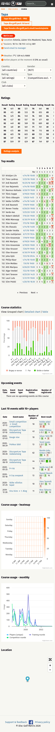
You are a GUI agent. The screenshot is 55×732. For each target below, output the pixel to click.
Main (3, 9)
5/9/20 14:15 (28, 197)
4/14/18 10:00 (29, 175)
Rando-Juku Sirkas (44, 451)
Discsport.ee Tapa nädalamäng (17, 431)
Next (33, 292)
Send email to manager (15, 48)
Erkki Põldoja (45, 430)
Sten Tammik (45, 481)
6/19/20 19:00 (29, 194)
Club (14, 84)
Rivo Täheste (45, 490)
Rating (14, 76)
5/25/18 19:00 (29, 179)
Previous (24, 292)
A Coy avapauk (16, 475)
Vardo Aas (44, 467)
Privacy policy (42, 722)
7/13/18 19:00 (29, 223)
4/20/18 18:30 (29, 282)
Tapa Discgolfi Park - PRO (15, 18)
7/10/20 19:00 (29, 216)
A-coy (12, 468)
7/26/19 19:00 (29, 249)
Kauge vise (14, 437)
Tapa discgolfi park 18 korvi (16, 23)
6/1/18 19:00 (28, 230)
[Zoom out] (50, 670)
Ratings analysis (11, 151)
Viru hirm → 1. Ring (18, 491)
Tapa (4, 14)
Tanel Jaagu (44, 442)
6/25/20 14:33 (29, 274)
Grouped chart (15, 311)
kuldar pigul (44, 422)
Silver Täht (44, 436)
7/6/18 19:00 (28, 263)
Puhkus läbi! (15, 444)
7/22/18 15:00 (29, 271)
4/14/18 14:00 (29, 201)
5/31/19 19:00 (29, 278)
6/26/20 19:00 (29, 208)
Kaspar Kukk (45, 459)
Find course (13, 9)
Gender (40, 68)
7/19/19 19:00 (28, 205)
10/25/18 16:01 (28, 183)
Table (45, 311)
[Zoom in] (50, 665)
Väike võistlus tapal (15, 483)
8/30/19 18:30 (29, 219)
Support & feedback (16, 722)
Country (14, 68)
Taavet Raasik (45, 473)
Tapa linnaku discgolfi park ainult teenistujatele (26, 28)
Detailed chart (32, 311)
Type (40, 76)
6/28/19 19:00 (29, 190)
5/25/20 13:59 (29, 212)
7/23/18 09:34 (29, 256)
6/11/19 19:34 (28, 234)
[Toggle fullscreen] (50, 659)
